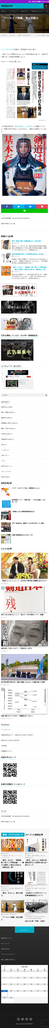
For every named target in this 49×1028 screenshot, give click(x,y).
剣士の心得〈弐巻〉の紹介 (35, 921)
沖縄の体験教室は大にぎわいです (22, 535)
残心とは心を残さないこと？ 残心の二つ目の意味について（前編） (22, 614)
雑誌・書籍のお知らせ (8, 412)
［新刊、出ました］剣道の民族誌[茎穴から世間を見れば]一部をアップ (36, 862)
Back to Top (24, 930)
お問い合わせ (5, 949)
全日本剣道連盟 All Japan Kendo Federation (15, 218)
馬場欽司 (29, 916)
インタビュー (13, 11)
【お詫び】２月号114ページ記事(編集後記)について (36, 894)
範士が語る (42, 888)
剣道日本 (30, 1024)
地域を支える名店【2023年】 (10, 740)
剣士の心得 (36, 916)
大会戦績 (4, 745)
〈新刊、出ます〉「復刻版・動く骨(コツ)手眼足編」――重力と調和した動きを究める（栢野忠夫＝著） (12, 863)
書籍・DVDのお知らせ (8, 428)
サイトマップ (5, 943)
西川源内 (11, 888)
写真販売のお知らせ (7, 439)
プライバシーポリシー (8, 954)
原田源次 (27, 890)
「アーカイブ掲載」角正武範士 (12, 918)
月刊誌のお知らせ (6, 434)
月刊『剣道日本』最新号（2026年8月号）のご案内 (28, 523)
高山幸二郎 (30, 888)
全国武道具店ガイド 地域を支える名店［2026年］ (17, 735)
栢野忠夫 (5, 855)
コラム (3, 461)
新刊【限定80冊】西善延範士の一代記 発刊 (26, 241)
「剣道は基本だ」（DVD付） (23, 126)
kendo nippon (5, 477)
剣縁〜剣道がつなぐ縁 (8, 223)
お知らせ (3, 11)
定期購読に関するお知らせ (9, 423)
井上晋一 (5, 888)
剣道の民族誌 (36, 855)
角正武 (14, 914)
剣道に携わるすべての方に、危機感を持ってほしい (17, 716)
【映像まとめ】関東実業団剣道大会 (23, 511)
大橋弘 (29, 855)
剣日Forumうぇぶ (37, 11)
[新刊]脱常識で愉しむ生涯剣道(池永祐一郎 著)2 (28, 254)
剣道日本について (6, 938)
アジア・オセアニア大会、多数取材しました (26, 488)
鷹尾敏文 (17, 888)
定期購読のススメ (6, 751)
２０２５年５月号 (7, 49)
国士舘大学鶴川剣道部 (35, 918)
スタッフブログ (6, 471)
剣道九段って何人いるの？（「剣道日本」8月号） (17, 648)
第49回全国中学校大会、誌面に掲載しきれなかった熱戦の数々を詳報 (23, 682)
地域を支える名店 (6, 407)
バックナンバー (6, 729)
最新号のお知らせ (6, 418)
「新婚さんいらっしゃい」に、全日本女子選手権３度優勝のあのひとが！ (24, 581)
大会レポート (24, 11)
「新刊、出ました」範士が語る (12, 894)
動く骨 (11, 855)
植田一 (8, 890)
